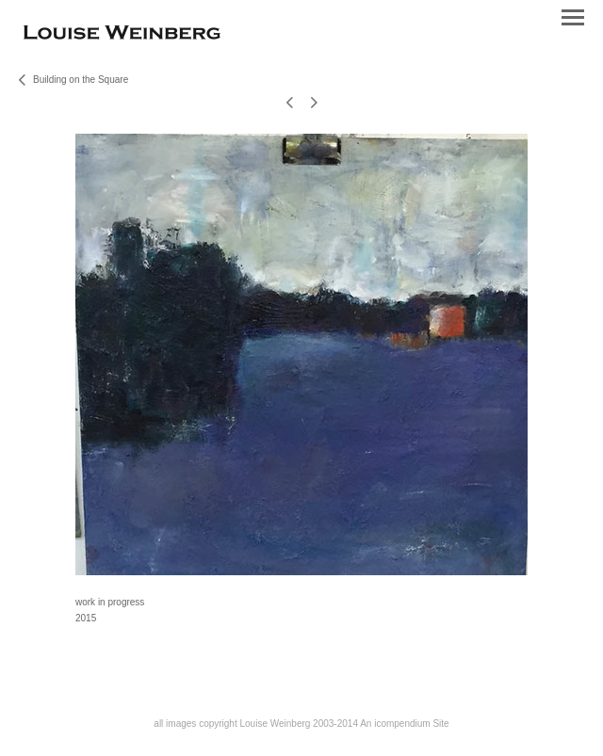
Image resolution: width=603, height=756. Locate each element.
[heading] (122, 34)
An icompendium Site (404, 723)
